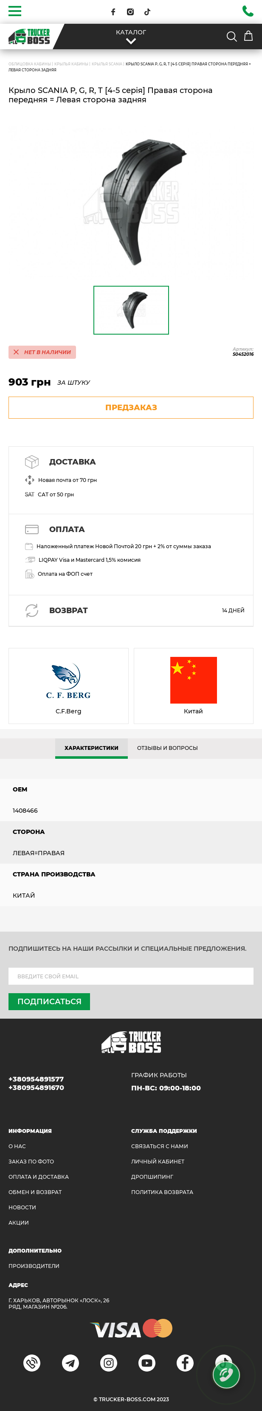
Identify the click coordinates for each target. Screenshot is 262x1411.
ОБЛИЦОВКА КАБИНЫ (29, 64)
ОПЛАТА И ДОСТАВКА (38, 1177)
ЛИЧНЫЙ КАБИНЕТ (157, 1161)
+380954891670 (36, 1088)
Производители (33, 1266)
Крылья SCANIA (107, 64)
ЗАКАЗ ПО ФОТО (31, 1161)
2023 (163, 1399)
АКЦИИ (18, 1222)
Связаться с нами (159, 1146)
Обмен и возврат (35, 1192)
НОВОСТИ (22, 1207)
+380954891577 (36, 1079)
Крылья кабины (71, 64)
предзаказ (131, 407)
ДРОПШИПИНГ (152, 1177)
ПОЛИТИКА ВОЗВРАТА (162, 1192)
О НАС (17, 1146)
